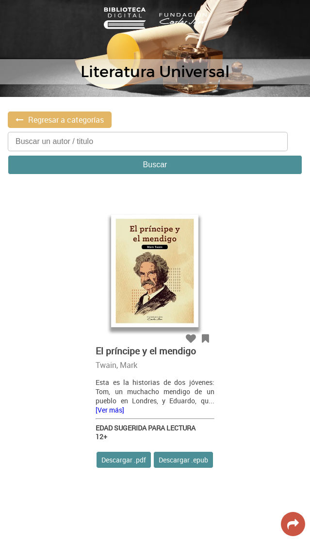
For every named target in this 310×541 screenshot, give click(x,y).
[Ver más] (110, 409)
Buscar (155, 164)
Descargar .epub (183, 459)
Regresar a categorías (66, 119)
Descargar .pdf (123, 459)
